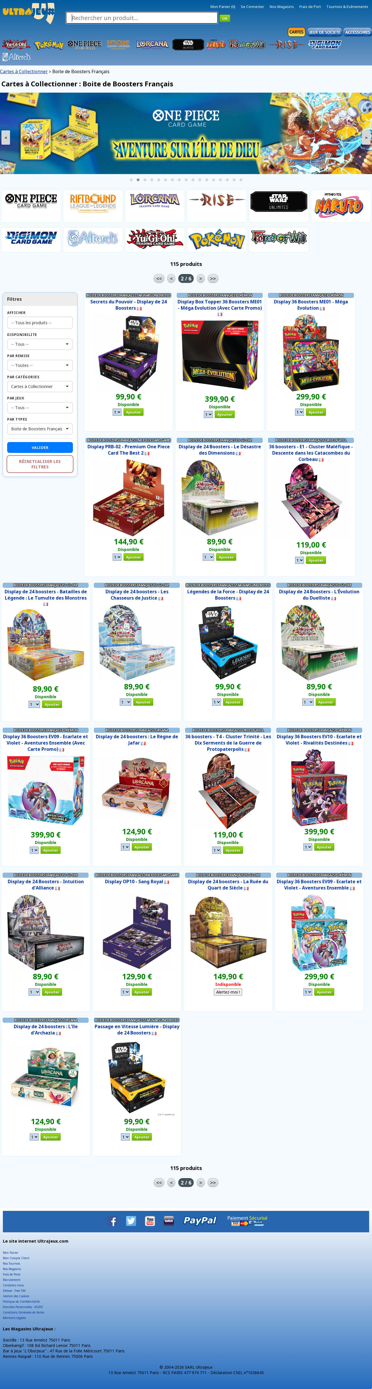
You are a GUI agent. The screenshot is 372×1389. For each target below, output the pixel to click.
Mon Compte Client (16, 1258)
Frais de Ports (11, 1274)
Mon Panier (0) (222, 6)
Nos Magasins (282, 6)
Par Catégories (23, 377)
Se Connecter (252, 6)
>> (213, 278)
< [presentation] (6, 137)
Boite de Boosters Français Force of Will (311, 440)
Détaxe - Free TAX (14, 1291)
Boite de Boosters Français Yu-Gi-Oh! (220, 440)
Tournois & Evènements (347, 6)
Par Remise (18, 355)
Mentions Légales (14, 1318)
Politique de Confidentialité (21, 1302)
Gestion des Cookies (16, 1296)
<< (159, 278)
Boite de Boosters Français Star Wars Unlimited (128, 295)
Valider (40, 447)
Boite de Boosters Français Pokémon (220, 295)
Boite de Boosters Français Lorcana (137, 730)
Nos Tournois (11, 1263)
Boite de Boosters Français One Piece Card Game (128, 440)
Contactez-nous (13, 1285)
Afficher (16, 312)
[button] (131, 180)
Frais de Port (310, 6)
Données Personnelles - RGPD (23, 1307)
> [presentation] (366, 137)
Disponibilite (22, 334)
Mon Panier (10, 1253)
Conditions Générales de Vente (23, 1312)
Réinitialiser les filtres (40, 464)
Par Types (17, 419)
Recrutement (11, 1280)
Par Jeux (15, 398)
